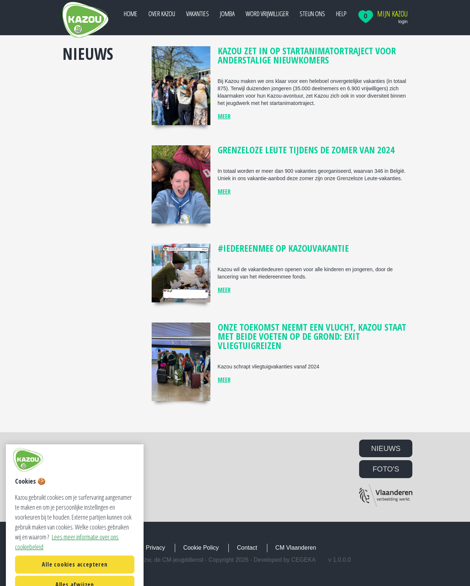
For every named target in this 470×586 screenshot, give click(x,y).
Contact (247, 548)
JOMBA (227, 13)
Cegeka (303, 560)
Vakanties (197, 13)
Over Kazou (161, 13)
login (403, 21)
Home (130, 13)
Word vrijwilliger (267, 13)
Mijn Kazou (392, 14)
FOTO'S (386, 469)
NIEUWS (386, 448)
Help (341, 13)
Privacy (155, 548)
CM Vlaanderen (295, 548)
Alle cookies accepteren (74, 574)
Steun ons (312, 13)
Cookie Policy (201, 548)
